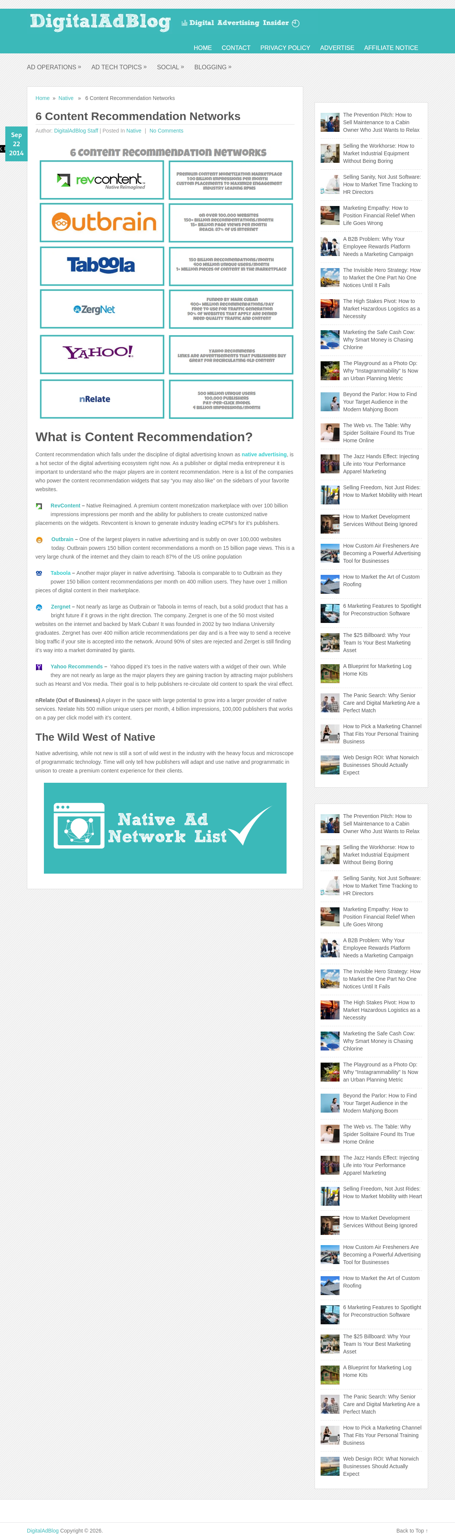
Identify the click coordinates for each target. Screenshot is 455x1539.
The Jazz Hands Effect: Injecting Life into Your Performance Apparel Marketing (381, 463)
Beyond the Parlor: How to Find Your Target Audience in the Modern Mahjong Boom (380, 401)
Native (66, 98)
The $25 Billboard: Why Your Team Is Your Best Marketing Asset (377, 642)
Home (203, 48)
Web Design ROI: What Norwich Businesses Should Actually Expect (381, 765)
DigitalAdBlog (43, 1531)
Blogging (213, 66)
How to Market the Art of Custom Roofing (381, 580)
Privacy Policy (285, 48)
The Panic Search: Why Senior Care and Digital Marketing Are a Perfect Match (381, 702)
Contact (236, 48)
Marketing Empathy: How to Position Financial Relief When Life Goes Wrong (379, 215)
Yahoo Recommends (77, 666)
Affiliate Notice (391, 48)
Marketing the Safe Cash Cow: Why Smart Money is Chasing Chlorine (379, 339)
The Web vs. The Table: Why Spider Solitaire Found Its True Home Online (379, 432)
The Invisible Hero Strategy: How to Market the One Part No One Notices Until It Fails (382, 277)
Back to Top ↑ (412, 1531)
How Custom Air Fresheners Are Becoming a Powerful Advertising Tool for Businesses (382, 553)
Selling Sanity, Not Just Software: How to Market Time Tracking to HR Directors (382, 184)
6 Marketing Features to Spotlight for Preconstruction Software (382, 610)
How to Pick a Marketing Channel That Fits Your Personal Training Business (382, 734)
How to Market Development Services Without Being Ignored (380, 520)
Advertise (337, 48)
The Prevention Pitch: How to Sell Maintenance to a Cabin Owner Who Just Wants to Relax (381, 122)
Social (171, 66)
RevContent (66, 506)
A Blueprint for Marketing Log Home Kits (377, 670)
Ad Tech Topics (119, 66)
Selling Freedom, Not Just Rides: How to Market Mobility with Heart (382, 491)
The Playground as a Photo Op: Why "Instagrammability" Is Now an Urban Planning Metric (380, 370)
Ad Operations (54, 66)
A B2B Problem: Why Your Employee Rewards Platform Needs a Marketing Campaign (378, 246)
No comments (165, 131)
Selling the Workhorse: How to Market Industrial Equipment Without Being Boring (378, 153)
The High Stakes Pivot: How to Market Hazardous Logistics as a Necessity (381, 308)
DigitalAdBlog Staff (76, 131)
